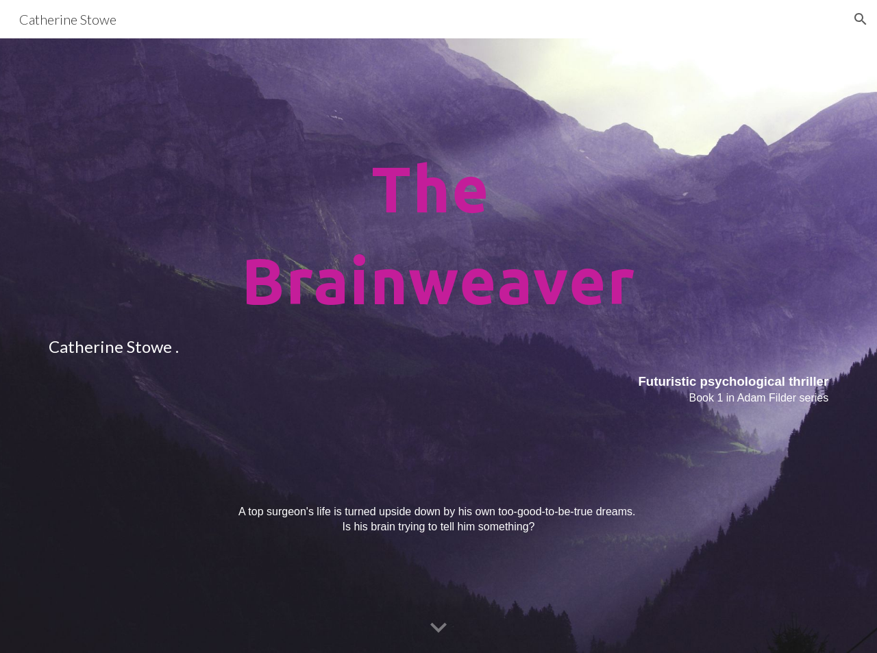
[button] (860, 19)
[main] (438, 345)
